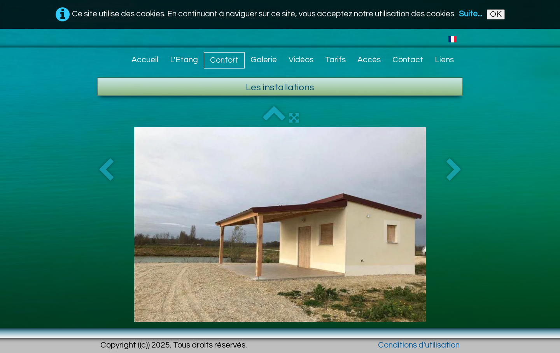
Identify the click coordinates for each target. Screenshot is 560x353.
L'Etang (184, 60)
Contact (407, 60)
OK (496, 14)
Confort (224, 60)
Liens (444, 60)
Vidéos (301, 60)
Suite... (470, 14)
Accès (369, 60)
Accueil (144, 60)
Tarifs (335, 60)
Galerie (263, 60)
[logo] (103, 57)
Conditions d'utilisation (419, 345)
